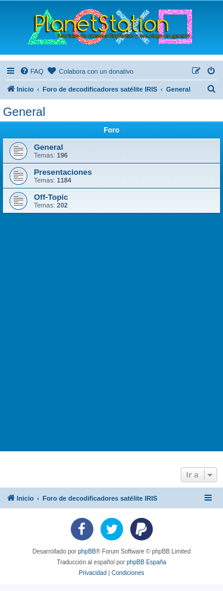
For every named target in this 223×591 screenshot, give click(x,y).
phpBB (87, 551)
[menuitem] (31, 71)
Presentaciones (63, 172)
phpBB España (147, 562)
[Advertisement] (111, 330)
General (24, 111)
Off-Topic (51, 197)
